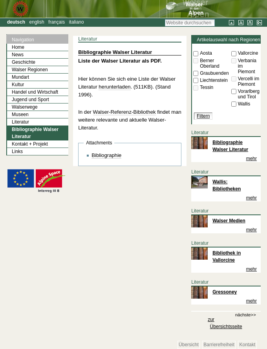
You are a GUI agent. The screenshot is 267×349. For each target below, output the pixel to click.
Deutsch (16, 22)
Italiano (76, 22)
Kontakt (248, 344)
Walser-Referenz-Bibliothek (124, 112)
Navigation (23, 39)
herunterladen (114, 87)
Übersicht (189, 344)
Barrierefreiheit (218, 344)
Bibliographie (106, 155)
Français (56, 22)
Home (18, 47)
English (36, 22)
